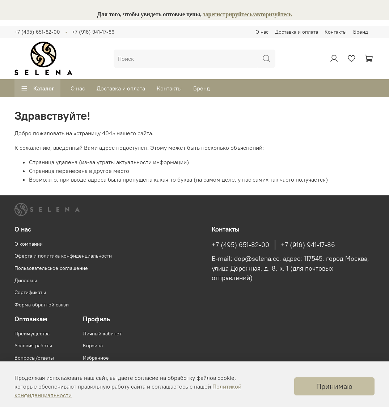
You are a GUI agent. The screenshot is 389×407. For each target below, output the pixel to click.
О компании (28, 244)
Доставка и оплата (296, 32)
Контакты (336, 32)
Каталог (37, 88)
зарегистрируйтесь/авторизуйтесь (247, 14)
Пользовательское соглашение (51, 268)
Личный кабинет (102, 333)
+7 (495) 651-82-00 (37, 32)
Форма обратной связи (41, 304)
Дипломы (25, 280)
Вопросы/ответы (34, 358)
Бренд (360, 32)
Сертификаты (30, 292)
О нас (262, 32)
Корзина (93, 345)
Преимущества (32, 333)
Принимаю (334, 386)
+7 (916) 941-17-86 (93, 32)
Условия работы (33, 345)
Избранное (96, 358)
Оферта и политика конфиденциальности (63, 256)
